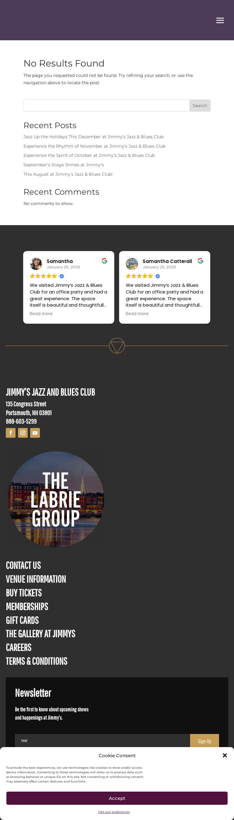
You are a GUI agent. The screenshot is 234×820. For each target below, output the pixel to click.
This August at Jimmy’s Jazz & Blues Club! (68, 174)
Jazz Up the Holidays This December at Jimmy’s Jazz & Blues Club (93, 136)
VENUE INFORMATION (36, 578)
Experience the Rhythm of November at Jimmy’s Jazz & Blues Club (94, 146)
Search (200, 105)
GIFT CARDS (22, 620)
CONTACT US (23, 565)
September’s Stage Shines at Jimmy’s (63, 164)
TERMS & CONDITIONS (36, 661)
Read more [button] (41, 314)
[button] (225, 755)
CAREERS (18, 647)
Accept (117, 798)
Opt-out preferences (114, 812)
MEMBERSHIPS (27, 606)
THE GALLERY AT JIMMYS (40, 633)
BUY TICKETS (24, 592)
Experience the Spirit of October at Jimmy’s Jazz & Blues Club (89, 155)
